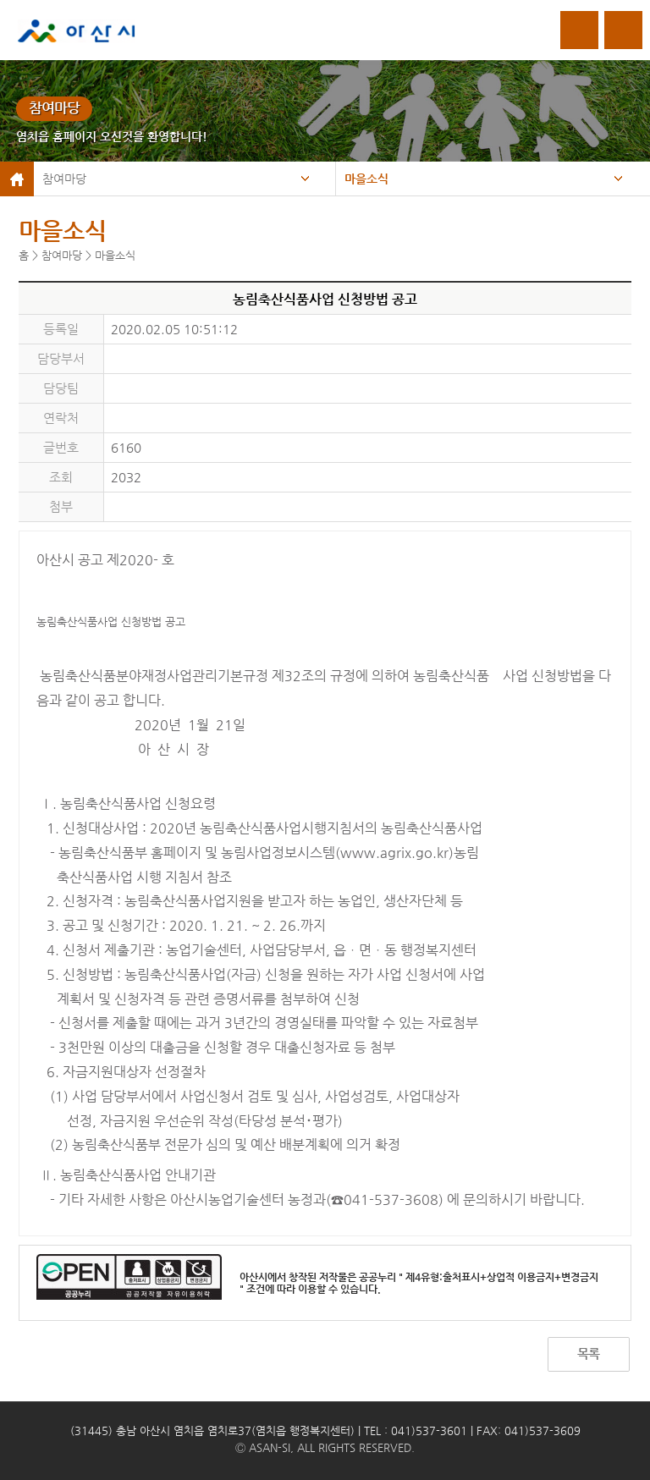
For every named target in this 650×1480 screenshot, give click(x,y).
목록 (588, 1353)
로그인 (579, 30)
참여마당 (64, 178)
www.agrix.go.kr (394, 853)
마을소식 (366, 178)
